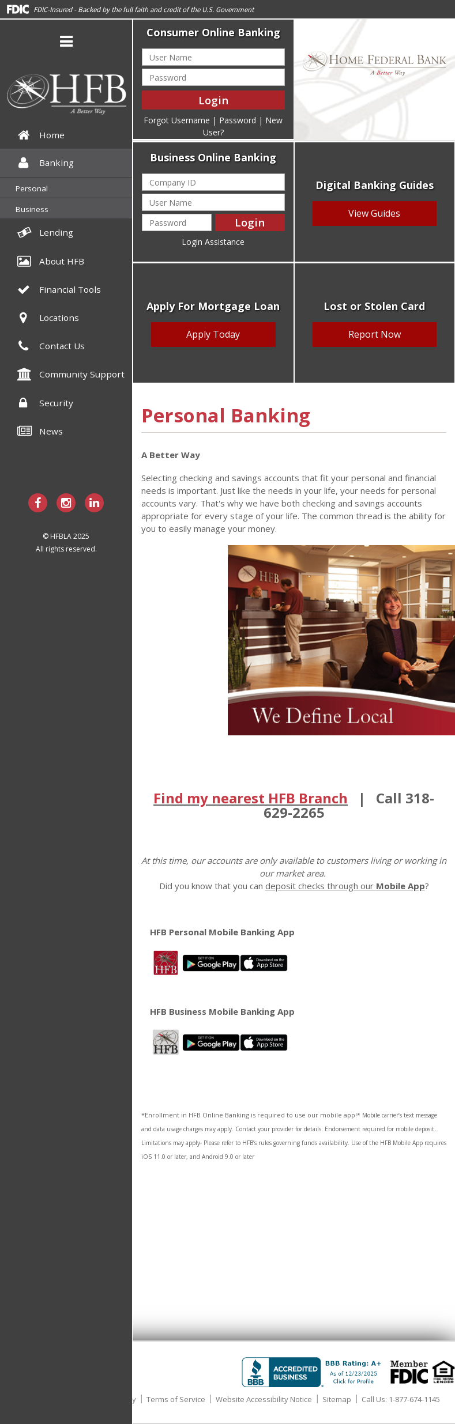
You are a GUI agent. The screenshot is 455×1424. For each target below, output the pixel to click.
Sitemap (336, 1399)
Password (237, 120)
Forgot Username (177, 120)
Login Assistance (213, 241)
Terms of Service (175, 1399)
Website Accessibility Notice (264, 1399)
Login (213, 100)
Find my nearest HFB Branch (250, 797)
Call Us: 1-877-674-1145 (401, 1399)
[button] (66, 43)
